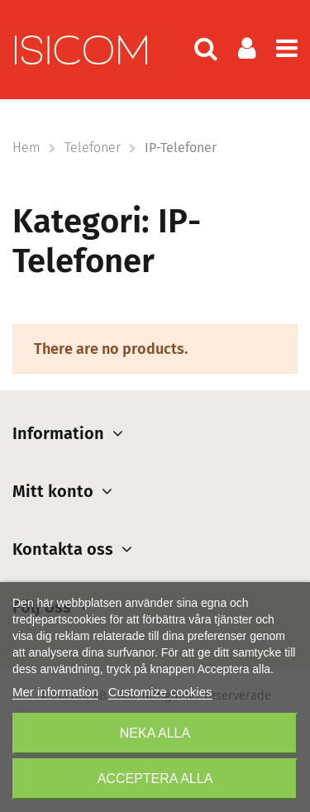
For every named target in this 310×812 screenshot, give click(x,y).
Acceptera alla (155, 778)
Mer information (55, 692)
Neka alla (155, 733)
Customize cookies (160, 692)
